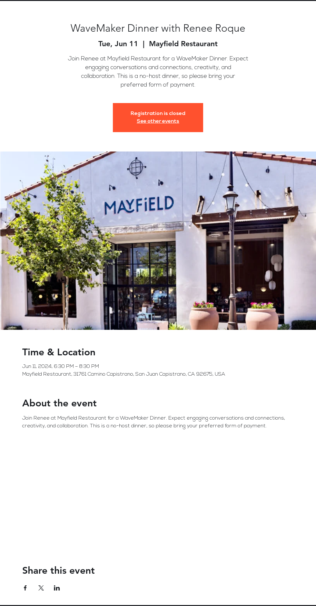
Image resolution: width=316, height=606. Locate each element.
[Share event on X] (41, 587)
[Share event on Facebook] (25, 587)
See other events (158, 121)
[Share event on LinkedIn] (57, 587)
